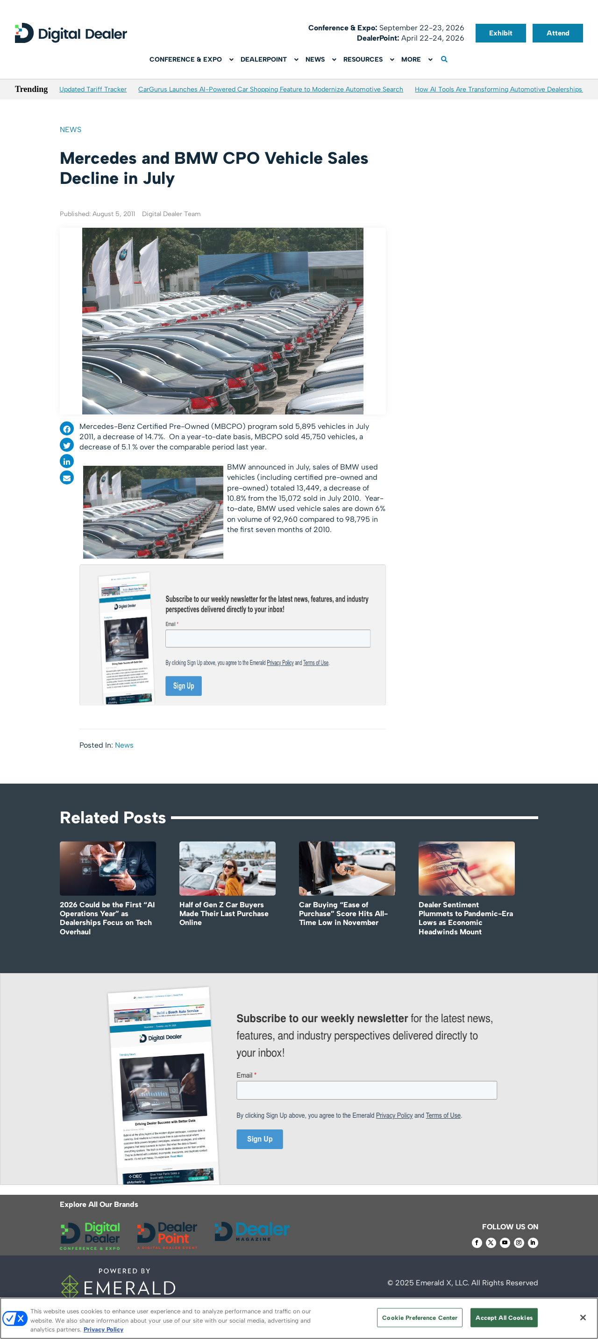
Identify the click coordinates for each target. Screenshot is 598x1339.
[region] (299, 1318)
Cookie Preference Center (419, 1317)
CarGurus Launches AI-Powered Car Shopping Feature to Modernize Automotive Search (270, 89)
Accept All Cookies (504, 1317)
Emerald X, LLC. (443, 1282)
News (70, 129)
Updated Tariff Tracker (93, 89)
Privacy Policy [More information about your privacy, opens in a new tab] (103, 1329)
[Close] (583, 1317)
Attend (558, 33)
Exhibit (501, 33)
